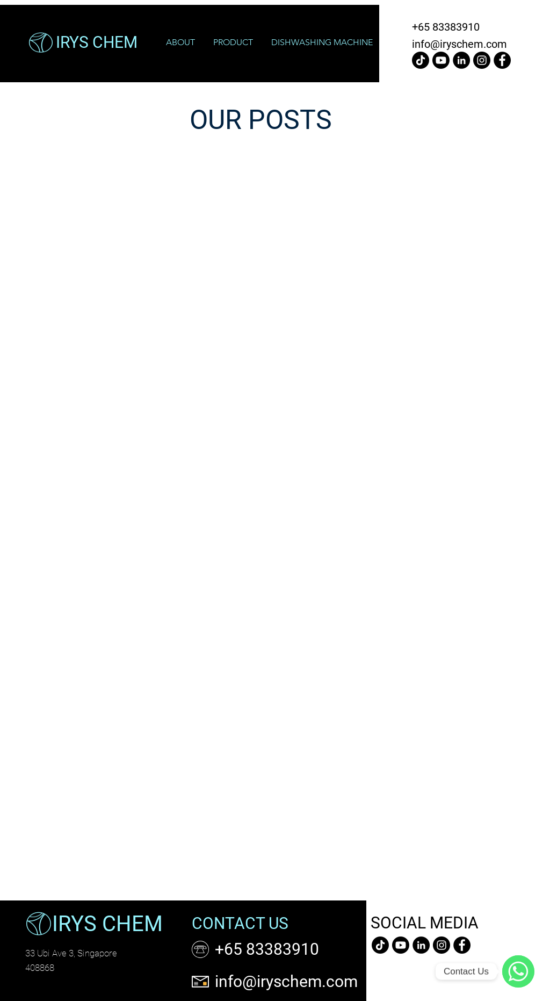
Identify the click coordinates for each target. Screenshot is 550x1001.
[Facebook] (502, 60)
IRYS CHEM (107, 923)
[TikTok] (420, 60)
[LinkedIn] (461, 60)
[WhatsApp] (518, 971)
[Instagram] (481, 60)
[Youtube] (441, 60)
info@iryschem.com (459, 44)
